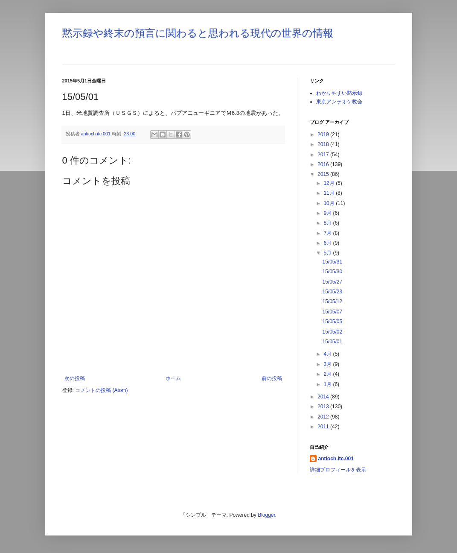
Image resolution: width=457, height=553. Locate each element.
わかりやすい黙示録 (339, 93)
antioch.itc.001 (336, 459)
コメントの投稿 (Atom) (101, 390)
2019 (323, 135)
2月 (328, 374)
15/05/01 (332, 342)
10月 (329, 203)
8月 (328, 223)
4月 (328, 354)
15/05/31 (332, 262)
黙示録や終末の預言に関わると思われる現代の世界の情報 (197, 33)
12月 (329, 183)
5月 (328, 253)
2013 (323, 407)
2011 (323, 427)
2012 (323, 417)
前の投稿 (272, 378)
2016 (323, 164)
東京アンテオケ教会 (339, 102)
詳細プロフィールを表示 (338, 470)
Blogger (266, 515)
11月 (329, 193)
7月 (328, 233)
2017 (323, 155)
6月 (328, 243)
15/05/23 (332, 292)
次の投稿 (74, 378)
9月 (328, 213)
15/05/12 (332, 301)
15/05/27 (332, 282)
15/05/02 (332, 332)
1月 (328, 384)
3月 (328, 364)
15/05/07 (332, 312)
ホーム (173, 378)
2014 (323, 397)
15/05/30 (332, 272)
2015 (323, 174)
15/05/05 (332, 322)
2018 (323, 144)
